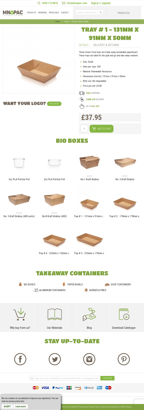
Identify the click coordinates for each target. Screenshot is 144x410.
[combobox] (87, 12)
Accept (7, 406)
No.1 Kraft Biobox (90, 179)
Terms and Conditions (110, 407)
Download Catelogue (124, 327)
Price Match (72, 407)
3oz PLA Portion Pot (19, 179)
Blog (89, 327)
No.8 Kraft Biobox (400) (54, 216)
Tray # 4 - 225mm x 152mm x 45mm (57, 253)
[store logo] (13, 13)
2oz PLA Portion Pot (54, 179)
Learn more (20, 406)
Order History (126, 407)
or (101, 3)
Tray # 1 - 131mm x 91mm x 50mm (92, 216)
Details (83, 45)
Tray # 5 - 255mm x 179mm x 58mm (92, 253)
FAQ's (63, 407)
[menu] (48, 13)
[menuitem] (31, 12)
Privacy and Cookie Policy (89, 407)
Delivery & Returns (106, 45)
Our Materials (54, 327)
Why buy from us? (20, 327)
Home (57, 22)
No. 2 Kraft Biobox (124, 179)
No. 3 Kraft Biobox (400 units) (19, 216)
